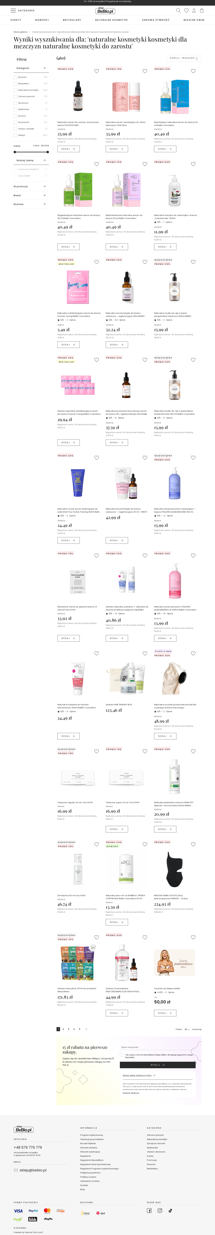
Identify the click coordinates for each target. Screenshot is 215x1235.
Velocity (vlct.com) (34, 1232)
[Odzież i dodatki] (31, 129)
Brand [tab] (17, 195)
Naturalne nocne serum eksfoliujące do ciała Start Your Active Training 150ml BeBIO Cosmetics (79, 510)
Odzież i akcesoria (156, 1151)
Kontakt (84, 1185)
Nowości (151, 1164)
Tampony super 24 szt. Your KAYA (123, 802)
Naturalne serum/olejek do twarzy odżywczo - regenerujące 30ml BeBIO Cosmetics (125, 315)
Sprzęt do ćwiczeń (156, 1143)
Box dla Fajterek (88, 1143)
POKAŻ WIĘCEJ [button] (131, 1093)
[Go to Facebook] (149, 1211)
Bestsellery (152, 1168)
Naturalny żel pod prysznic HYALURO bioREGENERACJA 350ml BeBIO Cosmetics (175, 608)
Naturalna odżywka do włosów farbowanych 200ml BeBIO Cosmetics (76, 706)
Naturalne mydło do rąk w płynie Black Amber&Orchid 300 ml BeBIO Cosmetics (174, 412)
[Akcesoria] (31, 104)
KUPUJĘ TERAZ (91, 4)
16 (168, 613)
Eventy (150, 1156)
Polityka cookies (88, 1177)
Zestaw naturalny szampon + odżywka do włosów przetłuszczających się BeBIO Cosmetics (127, 608)
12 (168, 515)
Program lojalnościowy (91, 1135)
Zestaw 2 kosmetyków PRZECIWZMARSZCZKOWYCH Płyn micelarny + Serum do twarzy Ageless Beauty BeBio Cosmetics (125, 990)
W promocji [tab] (21, 186)
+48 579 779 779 (28, 1147)
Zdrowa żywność (155, 1135)
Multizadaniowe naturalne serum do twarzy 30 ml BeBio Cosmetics (124, 217)
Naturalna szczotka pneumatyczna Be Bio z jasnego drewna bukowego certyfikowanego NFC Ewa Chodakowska (175, 706)
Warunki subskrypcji (90, 1151)
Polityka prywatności (90, 1172)
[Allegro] (31, 135)
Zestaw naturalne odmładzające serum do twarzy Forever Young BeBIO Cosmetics (79, 412)
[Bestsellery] (31, 84)
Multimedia (152, 1147)
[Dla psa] (31, 117)
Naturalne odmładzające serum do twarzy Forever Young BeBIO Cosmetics (79, 315)
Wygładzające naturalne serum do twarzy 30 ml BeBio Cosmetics (78, 217)
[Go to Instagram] (160, 1211)
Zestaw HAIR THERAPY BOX (119, 704)
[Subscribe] (158, 1065)
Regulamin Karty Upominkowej (95, 1164)
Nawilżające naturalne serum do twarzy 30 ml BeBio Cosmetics (176, 124)
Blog (82, 1189)
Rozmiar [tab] (19, 204)
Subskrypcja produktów (92, 1139)
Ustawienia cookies (90, 1181)
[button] (194, 10)
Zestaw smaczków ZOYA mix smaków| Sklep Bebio (76, 990)
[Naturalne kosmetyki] (31, 91)
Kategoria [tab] (23, 68)
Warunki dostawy (88, 1147)
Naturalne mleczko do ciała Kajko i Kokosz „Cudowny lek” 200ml (175, 217)
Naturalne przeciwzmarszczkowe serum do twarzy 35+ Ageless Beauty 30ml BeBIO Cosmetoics (127, 413)
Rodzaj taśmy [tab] (25, 160)
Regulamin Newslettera (91, 1160)
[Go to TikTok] (170, 1211)
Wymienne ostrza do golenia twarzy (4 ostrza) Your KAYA (77, 608)
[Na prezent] (31, 123)
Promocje (152, 1160)
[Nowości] (31, 78)
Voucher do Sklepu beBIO (167, 988)
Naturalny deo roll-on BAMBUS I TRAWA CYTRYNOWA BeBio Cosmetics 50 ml (125, 897)
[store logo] (105, 10)
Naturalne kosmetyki (157, 1139)
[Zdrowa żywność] (31, 97)
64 (120, 320)
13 (119, 613)
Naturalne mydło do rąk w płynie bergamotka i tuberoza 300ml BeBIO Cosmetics (172, 315)
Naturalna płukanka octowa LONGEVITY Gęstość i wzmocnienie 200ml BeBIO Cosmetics (173, 804)
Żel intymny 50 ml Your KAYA (71, 895)
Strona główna (21, 32)
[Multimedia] (31, 110)
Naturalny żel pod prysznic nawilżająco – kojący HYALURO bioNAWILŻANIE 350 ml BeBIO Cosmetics (175, 510)
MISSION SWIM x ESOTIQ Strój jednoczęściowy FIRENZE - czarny (171, 897)
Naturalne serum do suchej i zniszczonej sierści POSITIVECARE (77, 124)
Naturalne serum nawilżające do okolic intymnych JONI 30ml (126, 124)
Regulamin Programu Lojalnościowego (99, 1168)
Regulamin (85, 1156)
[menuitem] (16, 20)
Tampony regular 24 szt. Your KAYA (75, 802)
